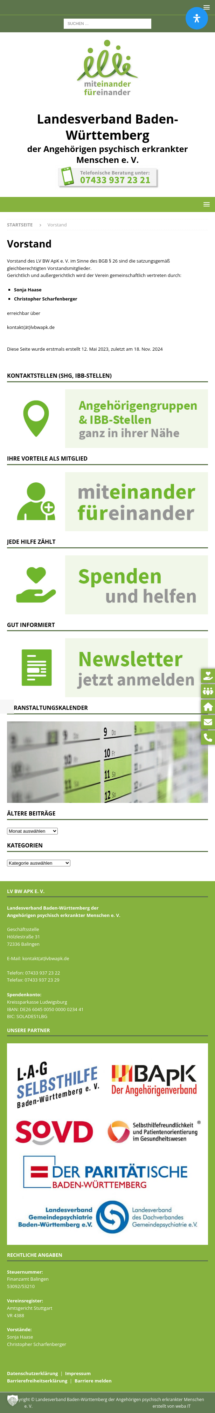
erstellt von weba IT (172, 1406)
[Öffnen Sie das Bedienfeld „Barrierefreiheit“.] (197, 18)
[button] (205, 204)
